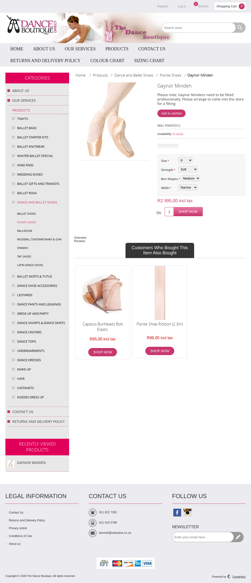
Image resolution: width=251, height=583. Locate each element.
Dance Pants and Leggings (39, 304)
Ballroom (24, 231)
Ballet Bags (27, 128)
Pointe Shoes (26, 222)
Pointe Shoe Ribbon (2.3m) (160, 324)
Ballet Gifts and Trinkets (38, 183)
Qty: (159, 212)
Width (165, 188)
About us (14, 544)
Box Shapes (170, 179)
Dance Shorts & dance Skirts (41, 323)
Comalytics (236, 576)
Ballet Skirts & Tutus (34, 276)
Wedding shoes (30, 174)
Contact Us (22, 411)
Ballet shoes (26, 213)
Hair (21, 378)
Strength (167, 170)
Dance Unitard (29, 332)
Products (21, 110)
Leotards (24, 295)
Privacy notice (18, 528)
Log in (182, 6)
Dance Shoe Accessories (37, 285)
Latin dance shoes (30, 265)
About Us (20, 90)
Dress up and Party (33, 313)
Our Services (24, 100)
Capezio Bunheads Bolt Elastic (103, 326)
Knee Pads (25, 165)
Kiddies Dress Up (30, 397)
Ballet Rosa (27, 193)
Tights (22, 118)
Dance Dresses (29, 360)
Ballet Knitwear (30, 146)
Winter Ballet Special (35, 156)
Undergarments (30, 350)
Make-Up (24, 369)
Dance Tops (26, 341)
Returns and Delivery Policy (38, 421)
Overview (80, 237)
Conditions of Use (20, 536)
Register (162, 6)
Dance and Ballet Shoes (37, 202)
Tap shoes (24, 256)
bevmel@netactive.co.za (115, 533)
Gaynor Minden (31, 462)
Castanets (25, 388)
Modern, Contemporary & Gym (39, 239)
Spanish (22, 248)
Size (164, 161)
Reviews (79, 241)
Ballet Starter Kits (32, 137)
